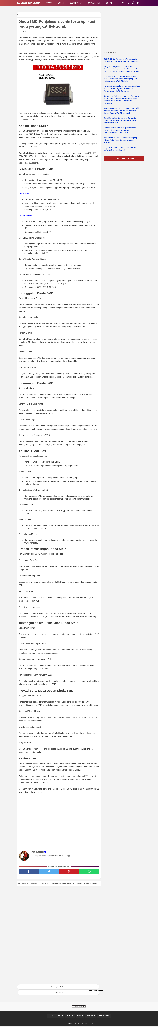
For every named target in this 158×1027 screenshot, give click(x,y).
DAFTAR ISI (50, 3)
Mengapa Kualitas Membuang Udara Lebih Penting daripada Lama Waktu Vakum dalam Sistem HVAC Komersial (122, 110)
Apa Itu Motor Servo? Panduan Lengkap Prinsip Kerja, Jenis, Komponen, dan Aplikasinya (120, 140)
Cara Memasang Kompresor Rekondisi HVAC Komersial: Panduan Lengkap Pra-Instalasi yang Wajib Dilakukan (121, 78)
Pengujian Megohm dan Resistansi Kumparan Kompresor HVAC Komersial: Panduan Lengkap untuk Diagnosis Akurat (121, 68)
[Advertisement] (60, 823)
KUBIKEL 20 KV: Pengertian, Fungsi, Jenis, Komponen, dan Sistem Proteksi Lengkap (121, 60)
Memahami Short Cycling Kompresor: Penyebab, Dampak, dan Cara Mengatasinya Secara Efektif (120, 130)
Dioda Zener (24, 194)
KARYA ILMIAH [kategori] (95, 2)
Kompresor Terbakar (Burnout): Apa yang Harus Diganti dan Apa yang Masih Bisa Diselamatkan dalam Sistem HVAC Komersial (121, 99)
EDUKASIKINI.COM (28, 3)
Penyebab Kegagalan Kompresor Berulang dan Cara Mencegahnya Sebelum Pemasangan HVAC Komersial (122, 88)
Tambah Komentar (25, 33)
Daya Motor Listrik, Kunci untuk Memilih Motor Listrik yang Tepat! (120, 148)
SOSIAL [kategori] (110, 2)
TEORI (120, 3)
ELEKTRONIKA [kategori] (77, 2)
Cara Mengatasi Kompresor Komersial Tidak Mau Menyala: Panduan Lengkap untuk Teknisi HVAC (120, 120)
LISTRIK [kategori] (62, 2)
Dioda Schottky (25, 217)
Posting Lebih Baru (58, 988)
